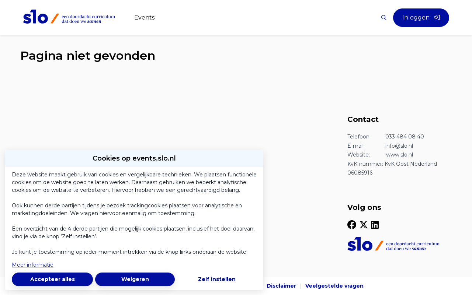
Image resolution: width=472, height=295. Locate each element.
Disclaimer (281, 285)
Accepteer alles (52, 279)
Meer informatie (32, 264)
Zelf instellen (217, 279)
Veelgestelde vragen (334, 285)
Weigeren (135, 279)
